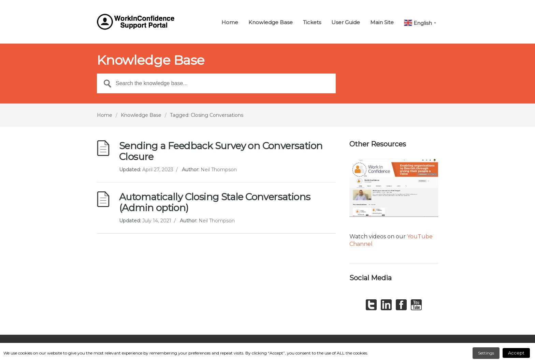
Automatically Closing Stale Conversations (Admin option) (214, 202)
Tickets (312, 23)
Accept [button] (516, 353)
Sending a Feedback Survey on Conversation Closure (220, 151)
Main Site (382, 23)
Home (229, 23)
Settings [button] (486, 353)
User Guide (345, 23)
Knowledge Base (270, 23)
